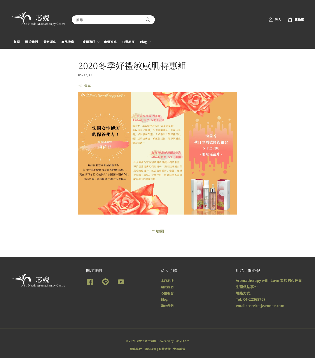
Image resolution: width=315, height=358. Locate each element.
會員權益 (179, 349)
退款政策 (165, 349)
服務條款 (136, 349)
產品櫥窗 (67, 42)
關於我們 (31, 42)
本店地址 (167, 281)
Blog (143, 42)
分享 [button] (84, 86)
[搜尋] (148, 19)
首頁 (17, 42)
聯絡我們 (167, 306)
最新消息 (49, 42)
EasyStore (182, 341)
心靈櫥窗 (128, 42)
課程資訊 (88, 42)
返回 (157, 231)
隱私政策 (150, 349)
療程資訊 (110, 42)
